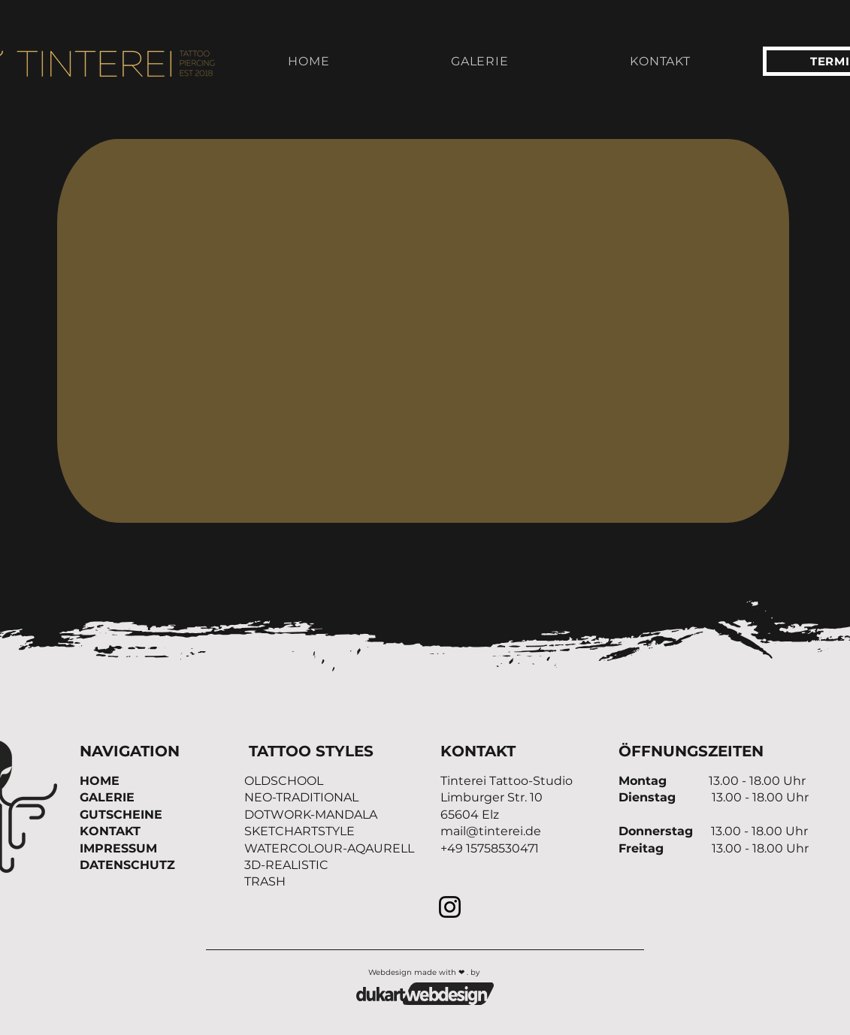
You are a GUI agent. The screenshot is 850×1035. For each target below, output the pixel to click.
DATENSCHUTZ (127, 865)
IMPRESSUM (118, 848)
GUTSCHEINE (121, 814)
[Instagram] (449, 907)
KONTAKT (110, 831)
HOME (99, 781)
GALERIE (107, 797)
